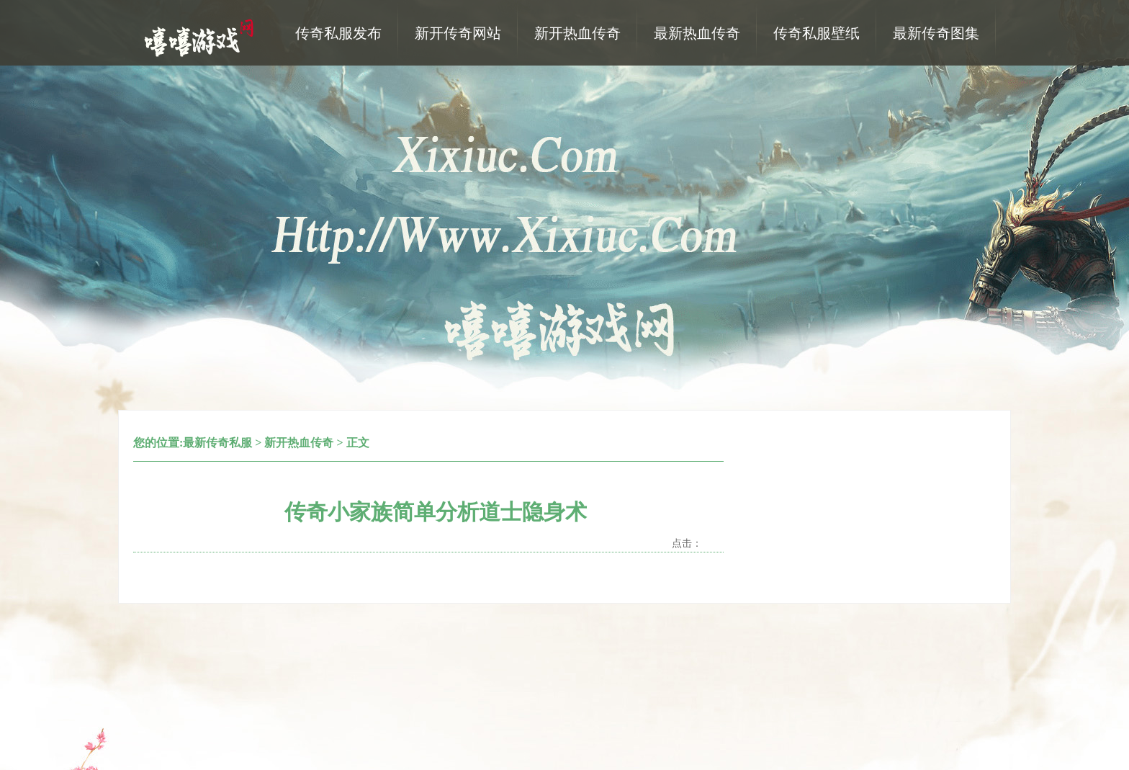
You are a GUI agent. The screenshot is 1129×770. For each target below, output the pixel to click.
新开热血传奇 (298, 443)
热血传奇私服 (201, 37)
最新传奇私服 (217, 443)
